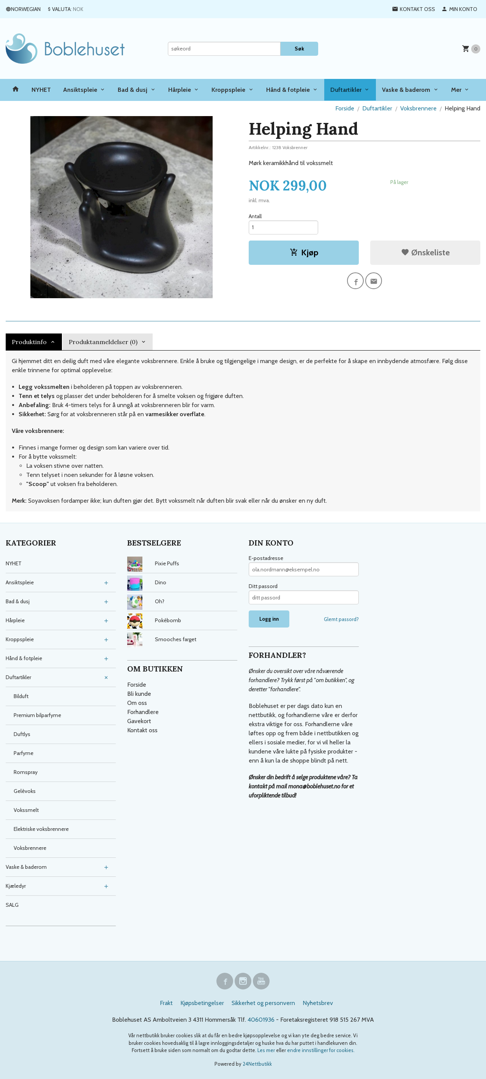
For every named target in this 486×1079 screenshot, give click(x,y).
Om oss (137, 702)
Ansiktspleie (80, 89)
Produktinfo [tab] (29, 342)
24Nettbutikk (257, 1064)
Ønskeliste (425, 252)
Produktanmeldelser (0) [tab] (103, 342)
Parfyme (23, 753)
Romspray (26, 772)
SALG (12, 904)
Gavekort (139, 721)
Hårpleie (179, 89)
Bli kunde (139, 693)
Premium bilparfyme (37, 715)
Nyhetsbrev (318, 1003)
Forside (344, 108)
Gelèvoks (25, 791)
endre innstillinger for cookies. (321, 1050)
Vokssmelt (26, 810)
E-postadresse (266, 558)
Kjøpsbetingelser (202, 1003)
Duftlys (22, 734)
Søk (299, 48)
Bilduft (21, 696)
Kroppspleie (228, 89)
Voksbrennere (30, 848)
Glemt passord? (341, 619)
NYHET (41, 89)
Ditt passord (263, 586)
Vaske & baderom (406, 89)
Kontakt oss (142, 730)
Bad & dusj (132, 89)
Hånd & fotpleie (288, 89)
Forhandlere (143, 712)
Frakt (166, 1003)
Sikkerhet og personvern (263, 1003)
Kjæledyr (16, 885)
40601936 (261, 1019)
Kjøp (304, 252)
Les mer (266, 1050)
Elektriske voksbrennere (41, 829)
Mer (456, 89)
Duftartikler (345, 89)
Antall (255, 216)
